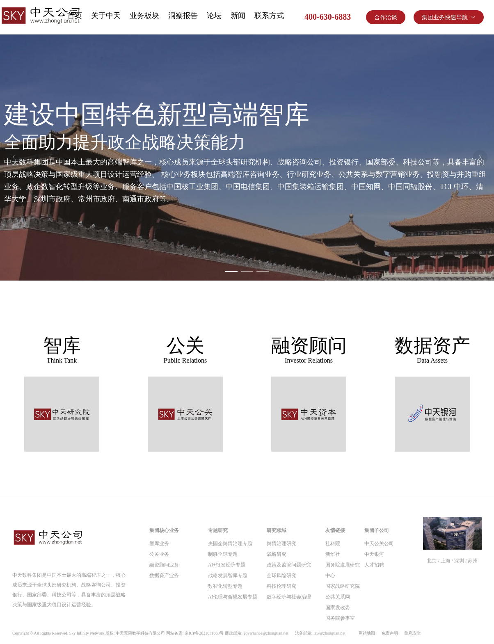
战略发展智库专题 (227, 575)
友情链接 (335, 530)
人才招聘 (374, 565)
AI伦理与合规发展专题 (233, 597)
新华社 (332, 554)
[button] (449, 17)
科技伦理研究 (281, 586)
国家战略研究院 (342, 586)
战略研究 (276, 554)
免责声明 (390, 633)
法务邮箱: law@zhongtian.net (320, 633)
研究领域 (276, 530)
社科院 (332, 543)
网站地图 (367, 633)
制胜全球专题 (223, 554)
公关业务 (159, 554)
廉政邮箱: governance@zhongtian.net (256, 633)
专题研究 (218, 530)
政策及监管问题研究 (289, 565)
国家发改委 (337, 607)
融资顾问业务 (164, 565)
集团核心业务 (164, 530)
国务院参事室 (340, 618)
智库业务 (159, 543)
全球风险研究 (281, 575)
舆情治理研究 (281, 543)
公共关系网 (337, 597)
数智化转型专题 (225, 586)
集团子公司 (376, 530)
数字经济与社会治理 (289, 597)
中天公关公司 (379, 543)
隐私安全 (413, 633)
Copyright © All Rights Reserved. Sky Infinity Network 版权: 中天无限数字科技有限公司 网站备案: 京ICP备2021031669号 (178, 633)
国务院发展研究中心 (342, 570)
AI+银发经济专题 (226, 565)
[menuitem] (106, 16)
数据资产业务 (164, 575)
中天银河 (374, 554)
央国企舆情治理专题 (230, 543)
